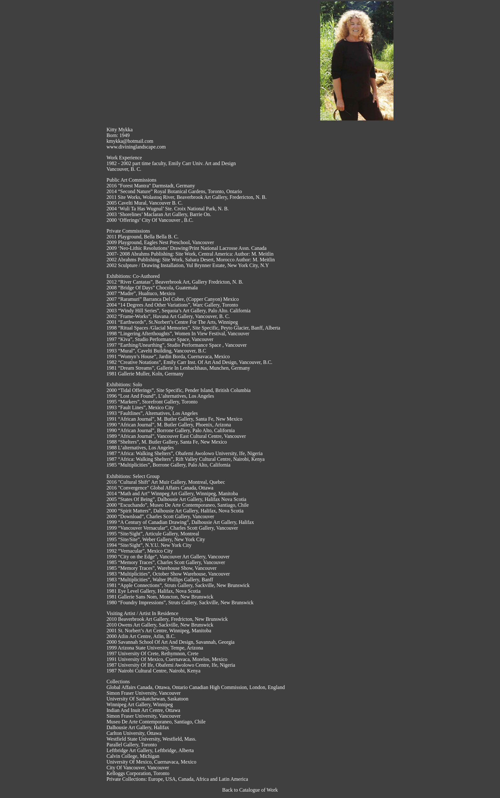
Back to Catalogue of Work (250, 790)
